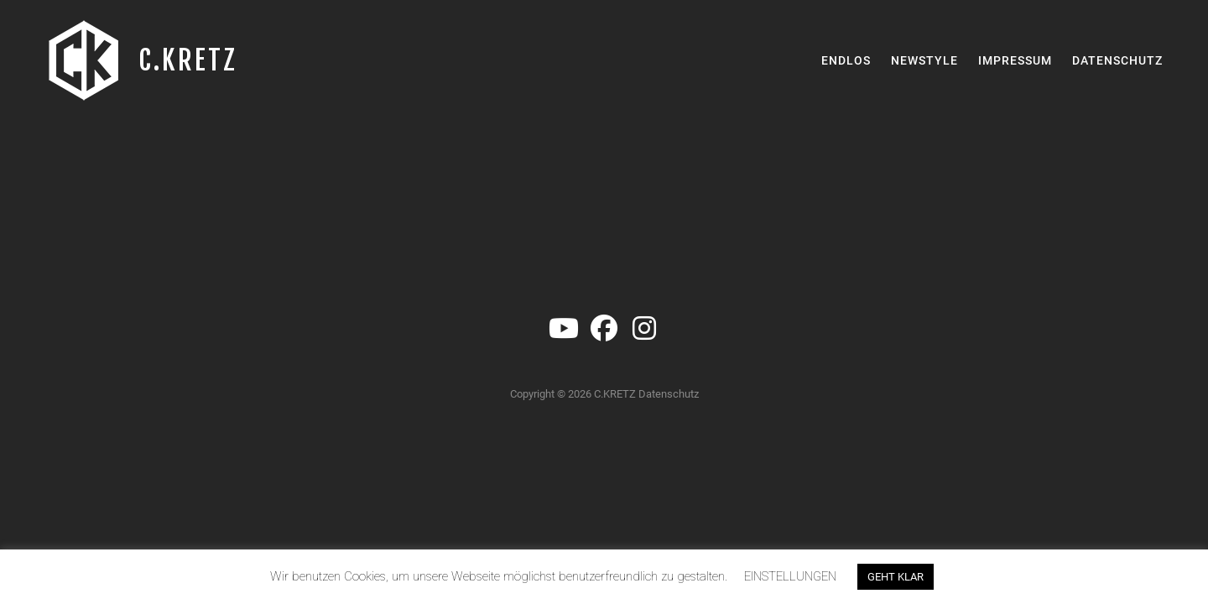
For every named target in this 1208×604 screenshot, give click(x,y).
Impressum (1015, 60)
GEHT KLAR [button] (895, 576)
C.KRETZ (187, 60)
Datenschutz (1117, 60)
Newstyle (924, 60)
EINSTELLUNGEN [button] (790, 576)
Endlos (846, 60)
